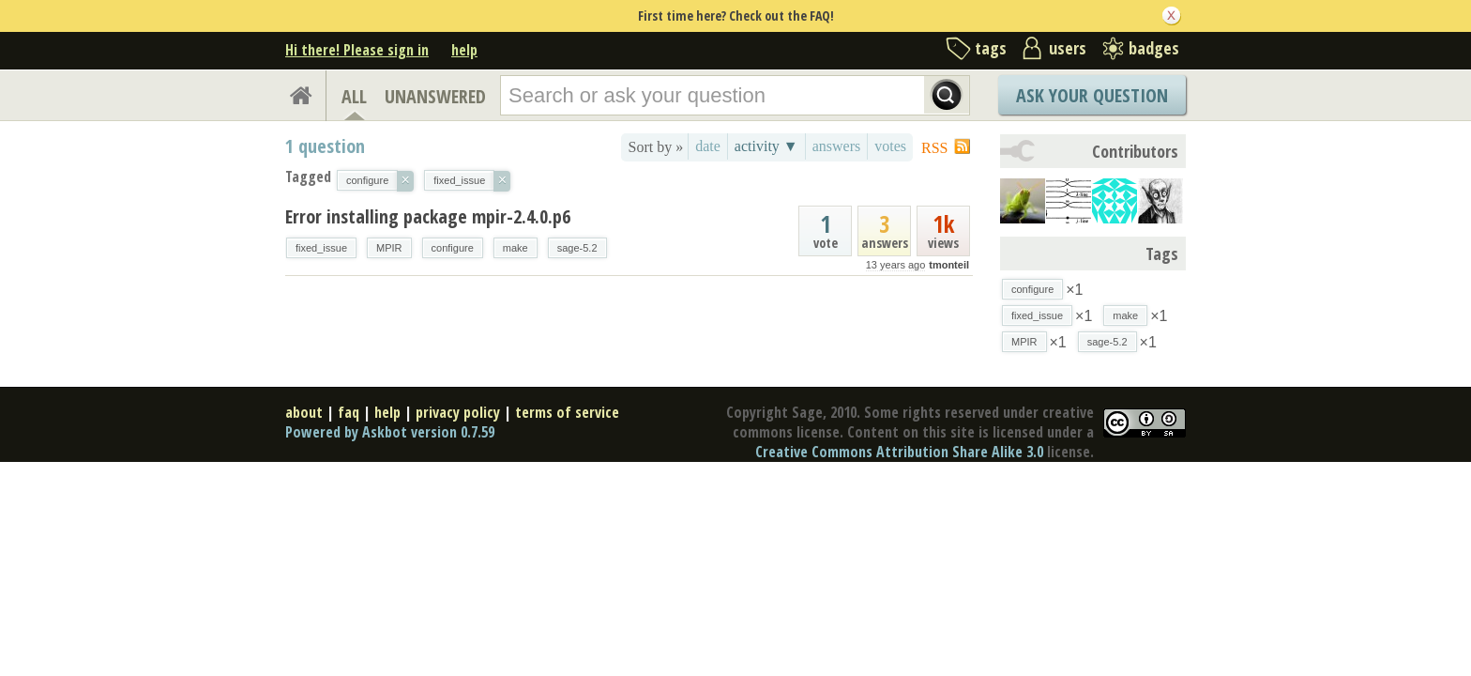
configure (453, 248)
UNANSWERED (435, 96)
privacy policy (458, 412)
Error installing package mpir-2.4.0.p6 (427, 216)
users (1067, 48)
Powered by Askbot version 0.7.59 (389, 432)
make (515, 248)
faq (348, 412)
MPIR (389, 248)
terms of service (567, 412)
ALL (354, 96)
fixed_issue (321, 248)
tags (991, 48)
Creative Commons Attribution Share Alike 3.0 (899, 451)
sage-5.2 (577, 248)
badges (1154, 48)
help (464, 49)
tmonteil (949, 264)
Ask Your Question (1092, 95)
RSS (934, 148)
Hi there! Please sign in (357, 49)
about (304, 412)
